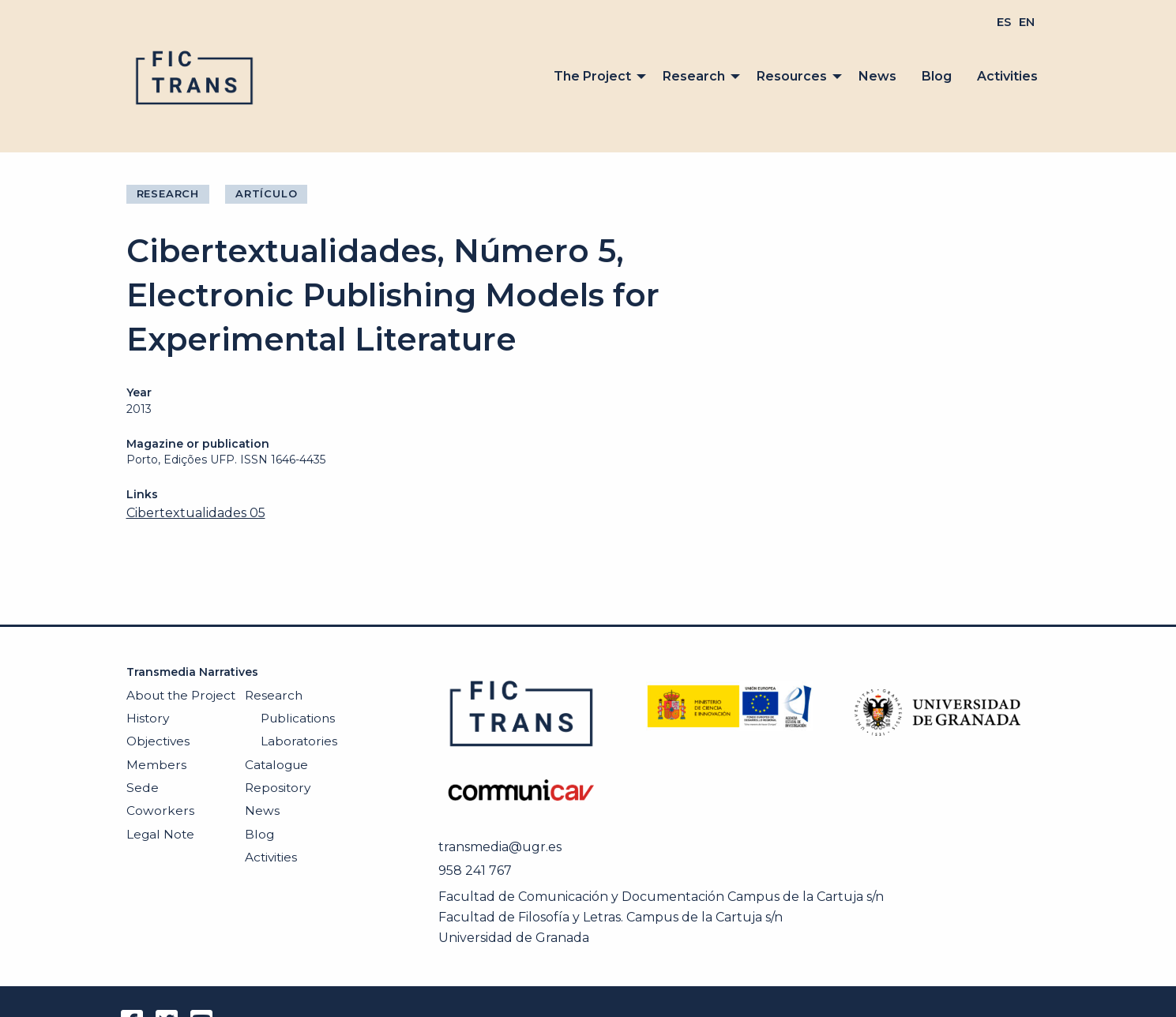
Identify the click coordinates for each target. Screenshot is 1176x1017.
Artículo (266, 193)
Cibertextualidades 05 (195, 512)
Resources (792, 76)
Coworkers (160, 810)
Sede (142, 788)
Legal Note (160, 834)
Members (156, 765)
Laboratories (299, 741)
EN (1027, 22)
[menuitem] (1004, 22)
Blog (937, 76)
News (877, 76)
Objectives (158, 741)
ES (1004, 22)
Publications (298, 718)
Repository (277, 788)
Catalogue (276, 765)
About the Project (180, 695)
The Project (592, 76)
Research (694, 76)
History (147, 718)
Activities (1007, 76)
